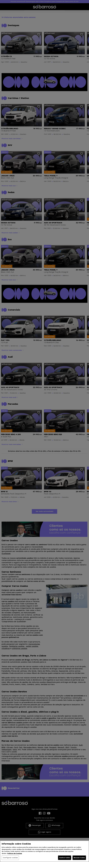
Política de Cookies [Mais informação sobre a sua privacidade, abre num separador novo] (14, 853)
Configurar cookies (10, 857)
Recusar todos (79, 857)
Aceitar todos (64, 857)
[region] (44, 851)
